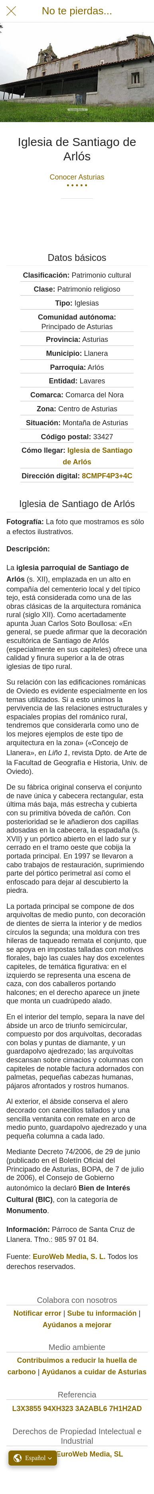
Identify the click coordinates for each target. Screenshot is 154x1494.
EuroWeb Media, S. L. (69, 1257)
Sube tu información (102, 1313)
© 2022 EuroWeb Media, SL (77, 1454)
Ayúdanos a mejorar (77, 1325)
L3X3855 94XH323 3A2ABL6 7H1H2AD (77, 1409)
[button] (32, 1458)
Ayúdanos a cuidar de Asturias (93, 1372)
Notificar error (37, 1313)
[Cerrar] (11, 11)
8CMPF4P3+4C (107, 476)
